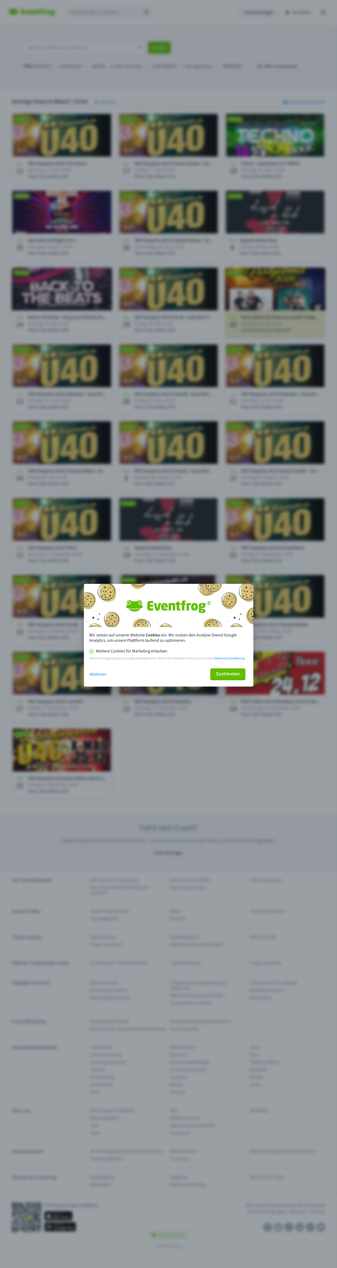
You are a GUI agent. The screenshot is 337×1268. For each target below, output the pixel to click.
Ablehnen (98, 674)
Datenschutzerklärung (230, 658)
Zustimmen (228, 674)
